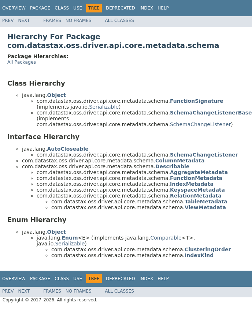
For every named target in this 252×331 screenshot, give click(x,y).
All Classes (119, 20)
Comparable (166, 238)
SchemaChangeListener (200, 124)
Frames (52, 20)
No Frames (79, 20)
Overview (14, 8)
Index (146, 8)
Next (24, 20)
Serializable (104, 107)
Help (163, 8)
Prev (8, 20)
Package (40, 8)
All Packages (21, 62)
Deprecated (120, 8)
